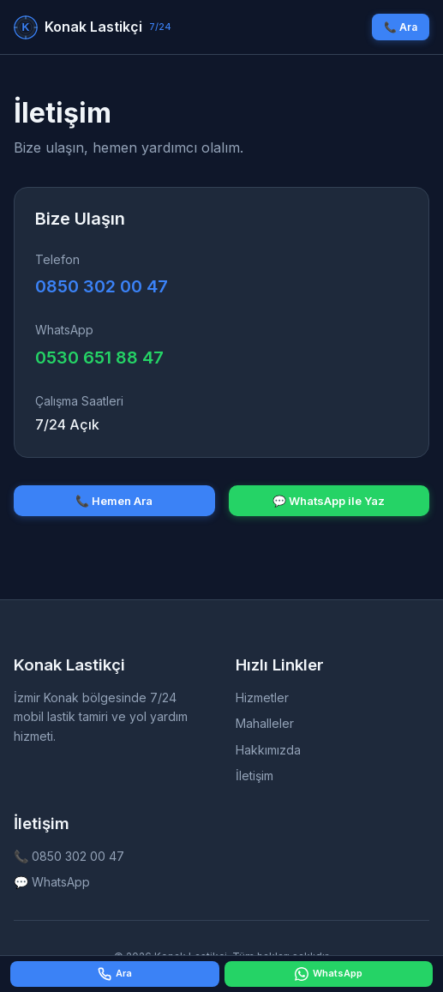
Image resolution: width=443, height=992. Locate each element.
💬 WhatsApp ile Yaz (328, 501)
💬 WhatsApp (52, 882)
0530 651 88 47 (99, 357)
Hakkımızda (268, 749)
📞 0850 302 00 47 (69, 856)
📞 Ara (400, 27)
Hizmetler (262, 697)
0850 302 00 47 (101, 286)
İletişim (254, 775)
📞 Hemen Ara (114, 501)
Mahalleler (265, 723)
